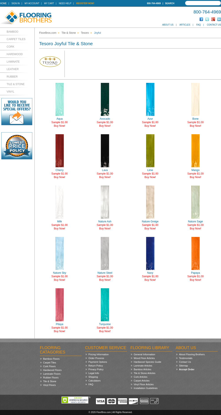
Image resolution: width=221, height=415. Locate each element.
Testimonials (185, 358)
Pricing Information (98, 354)
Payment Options (97, 362)
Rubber (12, 76)
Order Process (96, 358)
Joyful (97, 32)
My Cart (49, 3)
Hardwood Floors (52, 370)
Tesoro (85, 32)
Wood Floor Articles (144, 358)
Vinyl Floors (49, 385)
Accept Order (186, 369)
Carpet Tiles (16, 39)
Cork (10, 46)
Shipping (93, 377)
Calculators (94, 380)
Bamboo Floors (51, 358)
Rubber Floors (51, 377)
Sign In (15, 3)
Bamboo (12, 31)
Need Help (65, 3)
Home (3, 3)
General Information (144, 354)
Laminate (13, 61)
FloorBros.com (47, 32)
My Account (32, 3)
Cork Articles (140, 377)
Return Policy (95, 365)
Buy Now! (59, 125)
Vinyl (10, 91)
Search (169, 3)
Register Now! (85, 3)
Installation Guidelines (146, 388)
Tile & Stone (16, 84)
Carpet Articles (142, 380)
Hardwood (15, 54)
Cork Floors (49, 366)
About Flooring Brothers (192, 354)
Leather (13, 69)
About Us (167, 25)
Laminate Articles (143, 365)
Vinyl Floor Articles (144, 384)
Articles (184, 25)
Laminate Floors (52, 373)
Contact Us (214, 25)
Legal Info (93, 373)
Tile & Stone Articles (144, 373)
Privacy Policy (95, 369)
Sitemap (183, 365)
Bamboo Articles (142, 369)
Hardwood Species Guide (147, 362)
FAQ (198, 25)
